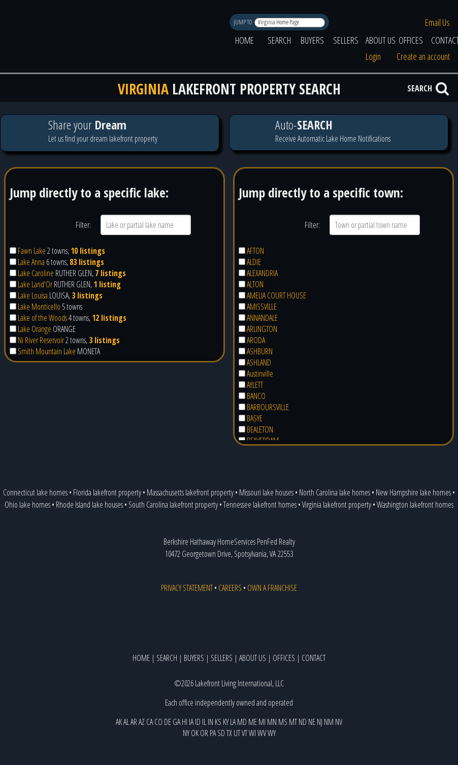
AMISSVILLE (262, 306)
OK (195, 733)
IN (210, 721)
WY (272, 733)
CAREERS (230, 587)
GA (176, 721)
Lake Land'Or (35, 284)
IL (204, 721)
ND (303, 721)
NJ (319, 721)
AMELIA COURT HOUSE (276, 295)
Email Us (437, 22)
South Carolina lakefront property (173, 504)
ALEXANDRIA (262, 273)
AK (119, 721)
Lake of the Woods (42, 317)
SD (221, 733)
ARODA (256, 340)
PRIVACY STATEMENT (187, 587)
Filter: (83, 224)
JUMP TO (243, 22)
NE (311, 721)
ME (252, 721)
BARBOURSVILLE (268, 407)
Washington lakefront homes (415, 504)
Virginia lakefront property (336, 504)
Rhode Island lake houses (89, 504)
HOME (244, 40)
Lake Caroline (36, 273)
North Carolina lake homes (334, 492)
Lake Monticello (39, 306)
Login (373, 56)
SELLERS (345, 40)
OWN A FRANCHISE (272, 587)
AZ (142, 721)
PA (213, 733)
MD (242, 721)
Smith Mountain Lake (47, 351)
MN (272, 721)
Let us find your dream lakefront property (109, 132)
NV (338, 721)
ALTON (255, 284)
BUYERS (312, 40)
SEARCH (279, 40)
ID (198, 721)
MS (282, 721)
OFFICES (411, 40)
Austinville (260, 373)
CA (149, 721)
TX (229, 733)
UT (237, 733)
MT (293, 721)
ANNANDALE (262, 317)
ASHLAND (259, 362)
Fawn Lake (32, 250)
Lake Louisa (33, 295)
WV (261, 733)
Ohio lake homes (27, 504)
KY (225, 721)
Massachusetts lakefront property (190, 492)
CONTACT (313, 657)
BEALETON (260, 429)
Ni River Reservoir (41, 340)
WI (252, 733)
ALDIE (254, 262)
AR (133, 721)
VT (244, 733)
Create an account (423, 56)
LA (233, 721)
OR (204, 733)
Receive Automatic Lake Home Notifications (338, 132)
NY (186, 733)
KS (218, 721)
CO (158, 721)
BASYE (255, 418)
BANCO (256, 396)
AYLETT (255, 384)
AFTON (255, 250)
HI (184, 721)
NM (329, 721)
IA (191, 721)
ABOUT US (381, 40)
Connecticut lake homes (35, 492)
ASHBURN (260, 351)
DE (167, 721)
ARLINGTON (262, 329)
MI (262, 721)
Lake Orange (34, 329)
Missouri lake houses (266, 492)
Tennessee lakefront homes (260, 504)
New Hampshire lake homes (413, 492)
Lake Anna (31, 262)
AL (126, 721)
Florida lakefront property (107, 492)
